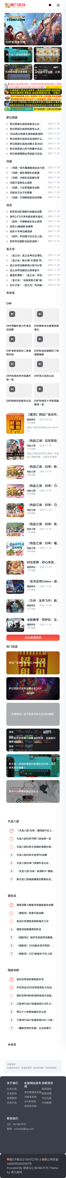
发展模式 (12, 1098)
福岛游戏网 (38, 1068)
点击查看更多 (33, 637)
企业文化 (12, 1102)
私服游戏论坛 (13, 1068)
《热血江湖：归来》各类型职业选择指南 (42, 524)
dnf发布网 (30, 1101)
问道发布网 (30, 1096)
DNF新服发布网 (16, 42)
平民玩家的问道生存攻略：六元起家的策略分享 (47, 55)
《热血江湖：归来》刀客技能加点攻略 (42, 486)
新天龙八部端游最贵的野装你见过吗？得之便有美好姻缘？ (18, 55)
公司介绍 (12, 1089)
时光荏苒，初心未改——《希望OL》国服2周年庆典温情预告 (42, 562)
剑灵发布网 (30, 1106)
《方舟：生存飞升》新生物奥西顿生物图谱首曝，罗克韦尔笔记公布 (42, 601)
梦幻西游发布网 (33, 1092)
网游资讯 (31, 419)
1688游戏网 (50, 1068)
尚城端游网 (26, 1068)
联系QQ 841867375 (35, 1168)
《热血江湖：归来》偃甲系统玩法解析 (42, 543)
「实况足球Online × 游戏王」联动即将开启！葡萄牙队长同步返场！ (42, 581)
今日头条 (47, 1098)
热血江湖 (31, 445)
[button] (57, 15)
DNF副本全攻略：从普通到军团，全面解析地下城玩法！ (47, 72)
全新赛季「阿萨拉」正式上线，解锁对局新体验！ (42, 620)
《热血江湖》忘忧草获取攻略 (42, 441)
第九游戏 (16, 1172)
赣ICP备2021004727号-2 (25, 1159)
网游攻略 (47, 1093)
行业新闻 (47, 1102)
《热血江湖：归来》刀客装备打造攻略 (42, 505)
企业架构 (12, 1093)
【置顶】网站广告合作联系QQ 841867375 (42, 415)
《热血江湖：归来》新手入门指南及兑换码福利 (42, 467)
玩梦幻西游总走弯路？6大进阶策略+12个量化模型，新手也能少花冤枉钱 (18, 72)
